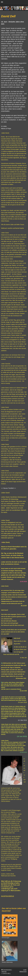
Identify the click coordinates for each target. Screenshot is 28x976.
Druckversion (6, 969)
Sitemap (3, 971)
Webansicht (23, 971)
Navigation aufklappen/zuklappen (14, 2)
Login (25, 969)
